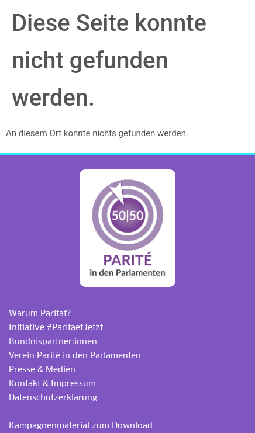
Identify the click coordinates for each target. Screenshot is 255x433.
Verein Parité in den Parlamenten (75, 355)
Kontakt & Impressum (52, 383)
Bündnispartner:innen (53, 341)
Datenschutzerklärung (53, 397)
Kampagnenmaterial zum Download (81, 425)
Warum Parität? (40, 313)
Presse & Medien (42, 369)
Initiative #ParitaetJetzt (56, 327)
